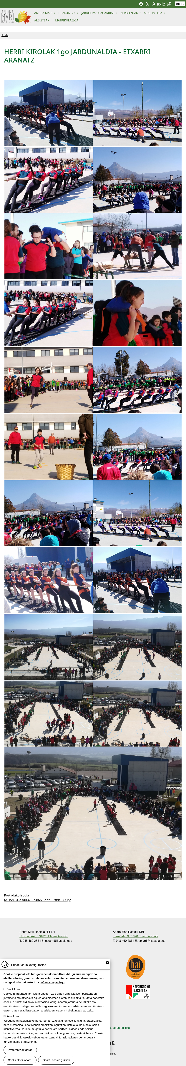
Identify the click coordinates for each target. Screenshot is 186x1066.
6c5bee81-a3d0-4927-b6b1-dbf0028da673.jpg (38, 900)
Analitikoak (13, 989)
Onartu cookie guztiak (56, 1060)
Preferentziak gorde (20, 1049)
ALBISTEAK (41, 20)
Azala (4, 35)
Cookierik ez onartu (20, 1060)
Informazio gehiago (52, 982)
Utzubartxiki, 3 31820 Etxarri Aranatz (43, 936)
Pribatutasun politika (116, 1027)
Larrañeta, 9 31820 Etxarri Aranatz (135, 936)
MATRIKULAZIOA (66, 20)
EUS (178, 4)
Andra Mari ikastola (16, 12)
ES (182, 4)
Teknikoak (13, 1016)
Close (107, 962)
